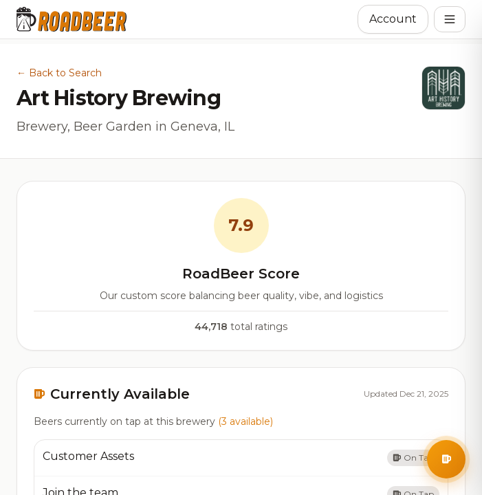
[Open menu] (449, 19)
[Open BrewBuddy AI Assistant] (446, 459)
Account (393, 18)
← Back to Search (59, 73)
